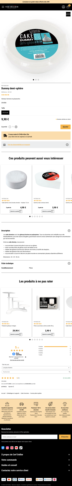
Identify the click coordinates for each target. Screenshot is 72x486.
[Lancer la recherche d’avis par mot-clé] (69, 372)
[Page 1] (33, 79)
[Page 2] (35, 79)
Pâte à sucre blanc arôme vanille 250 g (43, 326)
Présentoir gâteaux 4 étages (9, 326)
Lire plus (3, 102)
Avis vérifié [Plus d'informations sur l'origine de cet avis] (67, 378)
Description (36, 230)
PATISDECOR (4, 85)
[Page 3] (38, 79)
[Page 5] (39, 216)
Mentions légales (16, 485)
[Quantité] (13, 127)
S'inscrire (64, 437)
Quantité (4, 127)
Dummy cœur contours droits (41, 202)
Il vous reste (19, 134)
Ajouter (65, 127)
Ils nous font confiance (64, 409)
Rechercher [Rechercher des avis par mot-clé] (35, 372)
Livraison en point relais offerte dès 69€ (36, 2)
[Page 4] (37, 216)
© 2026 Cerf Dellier (6, 485)
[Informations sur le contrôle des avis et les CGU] (25, 357)
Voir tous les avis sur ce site (17, 360)
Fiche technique (36, 263)
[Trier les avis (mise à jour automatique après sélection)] (36, 367)
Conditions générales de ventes (29, 485)
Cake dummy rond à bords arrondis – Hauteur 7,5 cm (15, 202)
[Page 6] (42, 216)
